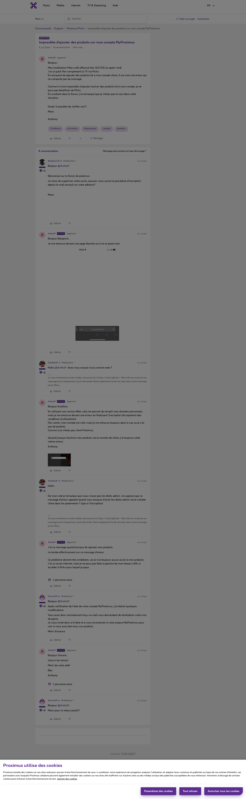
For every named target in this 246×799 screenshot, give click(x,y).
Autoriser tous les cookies (223, 792)
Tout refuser (190, 792)
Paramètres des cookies (158, 792)
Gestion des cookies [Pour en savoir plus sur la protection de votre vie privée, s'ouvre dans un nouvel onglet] (67, 780)
